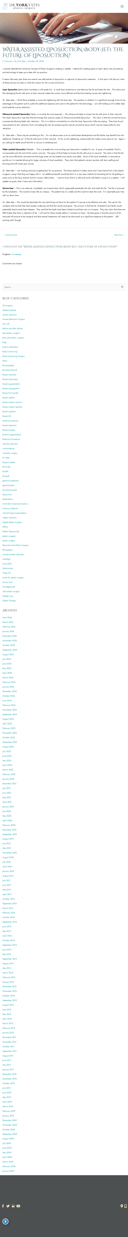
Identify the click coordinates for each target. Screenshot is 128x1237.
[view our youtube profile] (18, 1206)
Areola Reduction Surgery (13, 319)
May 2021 (6, 797)
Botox (4, 360)
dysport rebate (8, 462)
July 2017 (6, 880)
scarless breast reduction (13, 554)
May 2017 (6, 889)
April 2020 (7, 820)
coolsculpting (8, 448)
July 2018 (6, 861)
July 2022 (6, 751)
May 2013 (6, 968)
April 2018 (7, 866)
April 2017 (7, 894)
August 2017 (8, 875)
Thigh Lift (6, 572)
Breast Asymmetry (10, 379)
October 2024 (8, 695)
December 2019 (9, 829)
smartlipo (6, 559)
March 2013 (7, 972)
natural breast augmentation (14, 512)
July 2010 (6, 1087)
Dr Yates (6, 457)
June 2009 (7, 1147)
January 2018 (8, 871)
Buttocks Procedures (11, 439)
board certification (10, 346)
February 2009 (9, 1166)
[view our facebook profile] (3, 1206)
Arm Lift (5, 323)
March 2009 (7, 1161)
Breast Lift (6, 416)
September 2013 (9, 958)
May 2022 (6, 760)
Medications (7, 499)
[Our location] (125, 1206)
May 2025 (6, 668)
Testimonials (7, 568)
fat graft (5, 475)
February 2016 (8, 912)
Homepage (16, 254)
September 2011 (9, 1051)
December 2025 (9, 635)
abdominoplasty (9, 310)
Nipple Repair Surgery (12, 522)
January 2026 (8, 631)
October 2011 (8, 1046)
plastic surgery (8, 540)
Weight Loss (7, 595)
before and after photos (12, 328)
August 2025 (8, 654)
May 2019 (6, 848)
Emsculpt (6, 466)
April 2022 (7, 765)
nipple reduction (9, 517)
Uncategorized (8, 586)
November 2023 (9, 709)
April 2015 (7, 935)
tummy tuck (7, 582)
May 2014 (6, 954)
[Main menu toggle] (122, 6)
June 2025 (7, 663)
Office (5, 526)
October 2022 (8, 737)
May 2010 (6, 1097)
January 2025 (8, 686)
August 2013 (8, 963)
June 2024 (7, 700)
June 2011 (6, 1060)
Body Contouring (9, 351)
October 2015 (8, 917)
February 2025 (8, 682)
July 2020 (6, 811)
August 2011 (7, 1055)
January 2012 (8, 1032)
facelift (5, 471)
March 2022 (7, 769)
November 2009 (9, 1124)
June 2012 (6, 1009)
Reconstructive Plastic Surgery (15, 545)
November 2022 (9, 732)
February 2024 (9, 705)
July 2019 (6, 843)
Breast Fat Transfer (10, 392)
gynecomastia (8, 485)
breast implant (8, 397)
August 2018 (8, 857)
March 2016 (7, 908)
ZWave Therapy (9, 600)
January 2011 (8, 1069)
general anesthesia (10, 480)
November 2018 (9, 852)
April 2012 (7, 1018)
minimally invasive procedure (15, 503)
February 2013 (8, 977)
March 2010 (7, 1106)
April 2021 (7, 801)
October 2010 (8, 1083)
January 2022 (8, 778)
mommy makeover (10, 508)
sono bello (7, 563)
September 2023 (9, 714)
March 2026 (7, 622)
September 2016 (9, 903)
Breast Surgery (8, 429)
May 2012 (6, 1014)
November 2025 (9, 640)
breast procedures (10, 420)
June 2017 (6, 885)
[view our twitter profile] (8, 1206)
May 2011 (6, 1064)
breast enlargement (10, 388)
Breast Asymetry (9, 374)
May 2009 (6, 1152)
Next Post (119, 234)
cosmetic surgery (9, 452)
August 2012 (8, 1004)
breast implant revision (12, 402)
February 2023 (8, 728)
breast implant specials (12, 406)
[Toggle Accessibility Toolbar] (5, 1222)
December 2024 (9, 691)
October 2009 (8, 1129)
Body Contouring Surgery (13, 356)
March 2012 (7, 1023)
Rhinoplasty (7, 549)
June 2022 (7, 755)
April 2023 (7, 723)
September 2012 (9, 1000)
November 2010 (9, 1078)
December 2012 (9, 986)
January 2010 (8, 1115)
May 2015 (6, 931)
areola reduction (9, 314)
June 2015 (6, 926)
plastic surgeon (9, 536)
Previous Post (10, 234)
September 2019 (9, 834)
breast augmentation (11, 383)
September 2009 (9, 1133)
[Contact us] (122, 1206)
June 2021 (6, 792)
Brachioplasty (8, 365)
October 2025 (8, 645)
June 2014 (6, 949)
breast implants (9, 411)
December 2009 (9, 1120)
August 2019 (8, 838)
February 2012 (8, 1027)
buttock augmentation (11, 434)
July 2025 (6, 659)
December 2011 (9, 1037)
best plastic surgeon (11, 333)
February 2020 (9, 825)
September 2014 (9, 944)
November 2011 (9, 1041)
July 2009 (6, 1143)
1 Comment (7, 61)
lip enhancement (9, 489)
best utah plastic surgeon (13, 337)
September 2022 (9, 742)
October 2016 (8, 898)
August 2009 (8, 1138)
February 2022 (8, 774)
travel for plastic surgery (13, 577)
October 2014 (8, 940)
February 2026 (8, 626)
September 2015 (9, 921)
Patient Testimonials (10, 531)
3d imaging (7, 305)
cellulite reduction (10, 443)
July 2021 (6, 788)
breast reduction (9, 425)
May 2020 (6, 815)
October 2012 (8, 995)
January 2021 (8, 806)
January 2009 (8, 1170)
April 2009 (7, 1157)
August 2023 (8, 718)
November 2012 (9, 991)
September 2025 (9, 649)
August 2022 (8, 746)
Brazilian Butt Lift (9, 369)
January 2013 (8, 981)
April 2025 (7, 672)
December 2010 (9, 1074)
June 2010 (6, 1092)
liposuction (7, 494)
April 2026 (7, 617)
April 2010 (7, 1101)
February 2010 (8, 1111)
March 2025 (7, 677)
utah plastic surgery (11, 591)
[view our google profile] (13, 1206)
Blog (4, 342)
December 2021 (9, 783)
